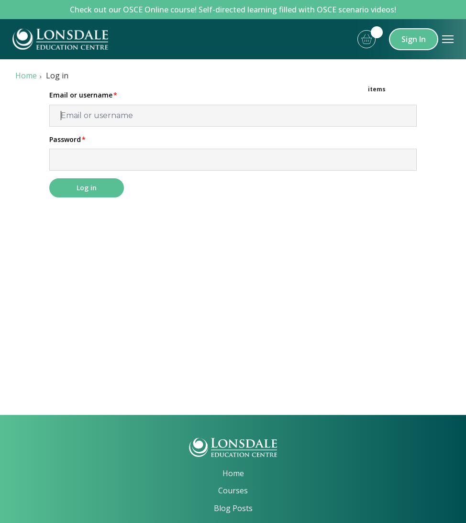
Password (65, 139)
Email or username (80, 95)
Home (26, 75)
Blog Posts (233, 508)
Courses (233, 490)
